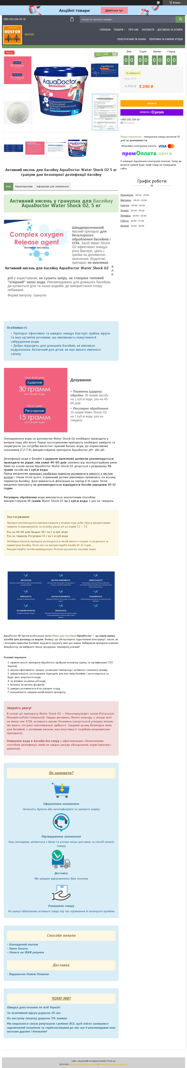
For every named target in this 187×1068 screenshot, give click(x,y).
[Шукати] (180, 19)
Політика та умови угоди (166, 39)
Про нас (133, 29)
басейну (103, 200)
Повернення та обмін (131, 39)
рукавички (71, 549)
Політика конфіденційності (113, 1064)
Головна (105, 29)
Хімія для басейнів (64, 635)
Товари (118, 29)
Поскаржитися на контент (83, 1064)
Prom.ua (111, 1061)
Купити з (152, 112)
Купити (152, 103)
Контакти (148, 29)
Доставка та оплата (170, 29)
